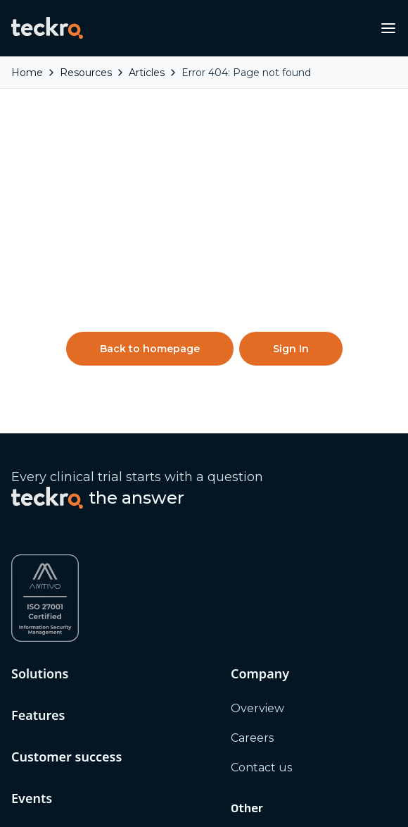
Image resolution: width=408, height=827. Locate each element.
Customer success (66, 413)
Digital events (49, 519)
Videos (29, 624)
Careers (252, 395)
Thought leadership (68, 654)
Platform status (275, 559)
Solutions (39, 330)
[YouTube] (69, 727)
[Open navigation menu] (388, 28)
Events (31, 455)
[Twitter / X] (44, 727)
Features (38, 371)
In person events (58, 490)
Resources (42, 560)
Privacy (251, 499)
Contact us (261, 424)
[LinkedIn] (18, 727)
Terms (248, 529)
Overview (257, 365)
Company (260, 330)
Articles (32, 595)
